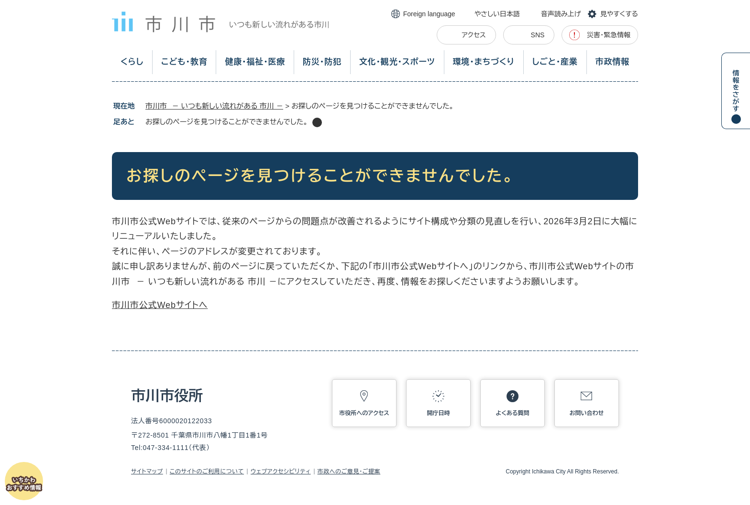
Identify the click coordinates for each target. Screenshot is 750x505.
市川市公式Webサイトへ (160, 305)
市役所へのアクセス (364, 413)
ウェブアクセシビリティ (281, 471)
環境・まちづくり (483, 61)
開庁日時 (438, 413)
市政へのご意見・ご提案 (349, 471)
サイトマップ (147, 471)
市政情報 (612, 61)
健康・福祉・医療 (255, 61)
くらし (132, 61)
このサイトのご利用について (207, 471)
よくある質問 (512, 413)
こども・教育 (184, 61)
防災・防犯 (322, 61)
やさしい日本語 (497, 14)
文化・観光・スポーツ (397, 61)
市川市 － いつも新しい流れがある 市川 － (214, 106)
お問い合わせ (587, 413)
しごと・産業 (555, 61)
